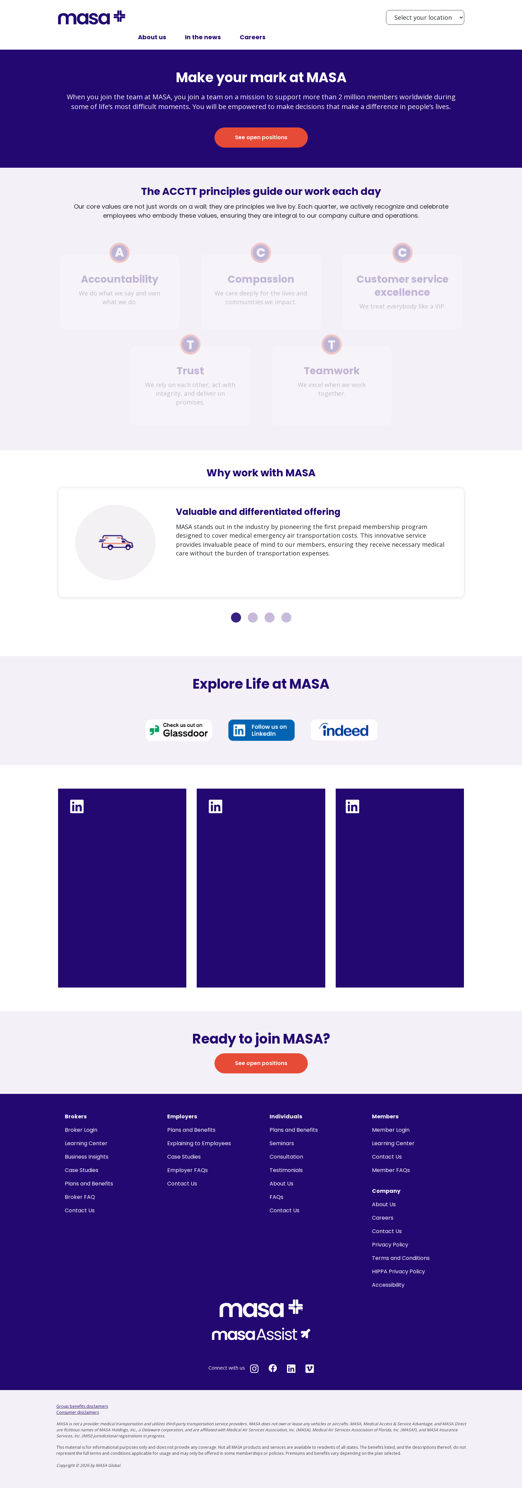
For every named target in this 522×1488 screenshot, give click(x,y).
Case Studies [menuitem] (81, 1170)
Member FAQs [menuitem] (391, 1170)
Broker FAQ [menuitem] (80, 1197)
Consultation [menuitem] (286, 1157)
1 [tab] (236, 618)
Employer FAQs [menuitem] (187, 1170)
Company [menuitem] (386, 1191)
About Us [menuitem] (281, 1183)
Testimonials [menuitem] (286, 1170)
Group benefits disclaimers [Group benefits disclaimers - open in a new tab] (82, 1406)
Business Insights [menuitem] (86, 1157)
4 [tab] (286, 618)
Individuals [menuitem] (286, 1116)
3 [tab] (270, 618)
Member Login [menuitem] (391, 1130)
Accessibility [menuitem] (388, 1285)
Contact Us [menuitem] (80, 1210)
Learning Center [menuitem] (86, 1143)
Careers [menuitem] (253, 37)
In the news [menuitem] (203, 37)
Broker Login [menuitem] (81, 1130)
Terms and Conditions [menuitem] (401, 1258)
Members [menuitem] (385, 1116)
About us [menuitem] (152, 37)
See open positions (261, 137)
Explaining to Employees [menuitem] (199, 1143)
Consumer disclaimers (77, 1412)
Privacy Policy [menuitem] (390, 1244)
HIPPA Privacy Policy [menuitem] (398, 1271)
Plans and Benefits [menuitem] (89, 1183)
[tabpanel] (261, 542)
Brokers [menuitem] (76, 1116)
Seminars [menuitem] (282, 1143)
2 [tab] (253, 618)
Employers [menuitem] (182, 1116)
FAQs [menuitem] (276, 1197)
